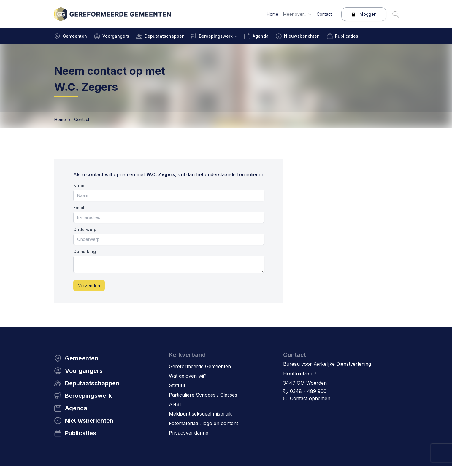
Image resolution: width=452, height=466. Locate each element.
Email (78, 207)
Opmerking (84, 251)
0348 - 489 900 (308, 391)
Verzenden (89, 285)
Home (60, 119)
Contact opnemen (310, 398)
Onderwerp (84, 229)
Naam (79, 185)
